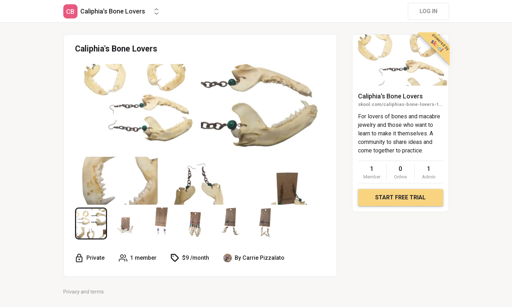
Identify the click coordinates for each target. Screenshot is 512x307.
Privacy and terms (83, 292)
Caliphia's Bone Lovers (390, 96)
